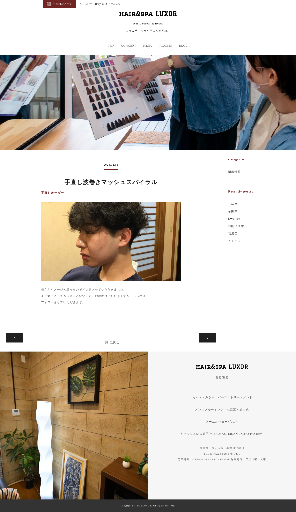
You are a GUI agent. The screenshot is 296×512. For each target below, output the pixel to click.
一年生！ (234, 204)
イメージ (234, 240)
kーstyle (234, 218)
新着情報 (234, 171)
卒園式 (233, 211)
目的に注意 (236, 226)
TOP (111, 45)
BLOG (183, 45)
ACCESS (166, 45)
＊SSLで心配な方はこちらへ (99, 4)
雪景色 (233, 233)
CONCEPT (128, 45)
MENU (148, 45)
